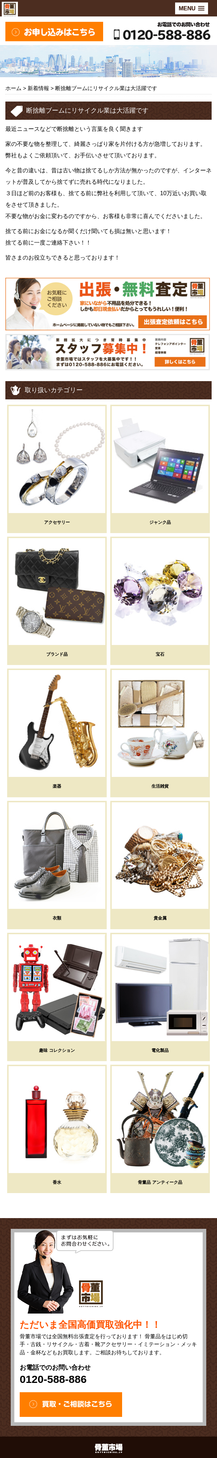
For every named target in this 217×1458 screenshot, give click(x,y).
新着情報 (38, 88)
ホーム (13, 88)
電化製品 (160, 1050)
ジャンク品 (160, 522)
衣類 (57, 918)
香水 (57, 1182)
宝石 (160, 654)
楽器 (57, 786)
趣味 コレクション (56, 1050)
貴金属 (160, 918)
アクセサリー (57, 522)
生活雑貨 (160, 786)
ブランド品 (57, 654)
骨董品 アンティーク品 (160, 1182)
